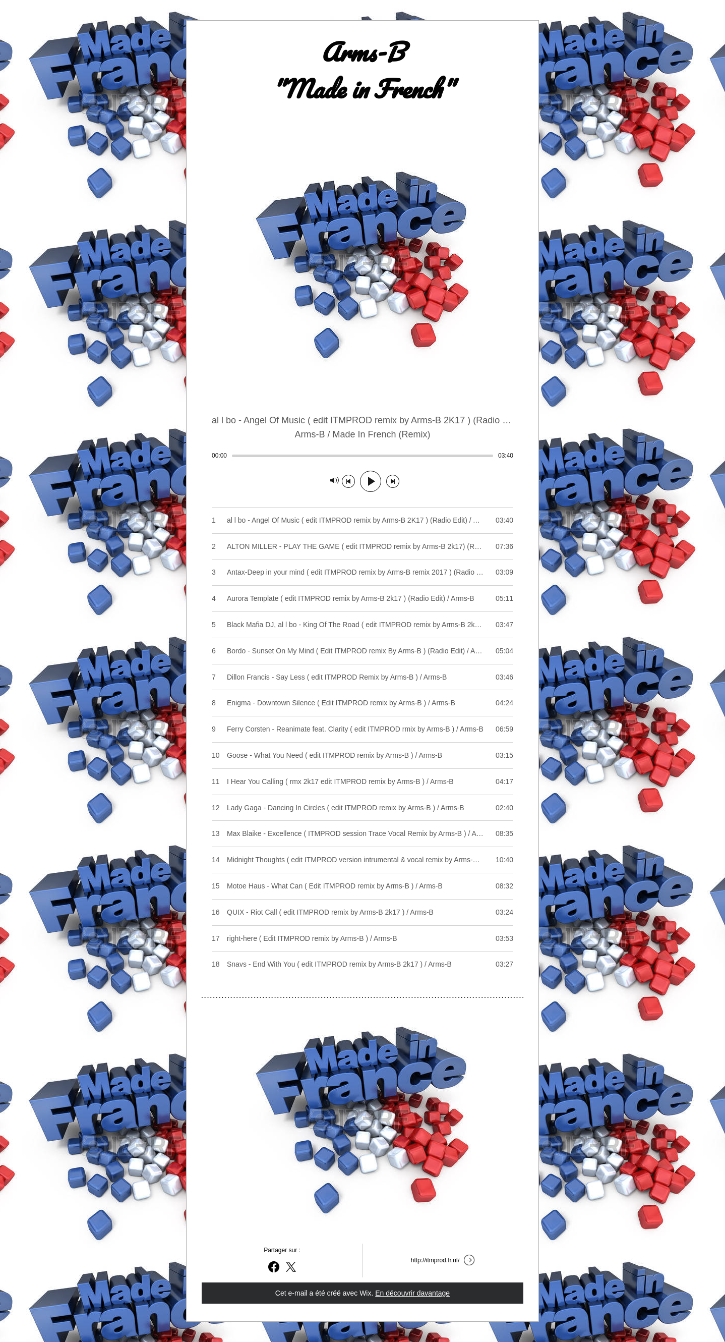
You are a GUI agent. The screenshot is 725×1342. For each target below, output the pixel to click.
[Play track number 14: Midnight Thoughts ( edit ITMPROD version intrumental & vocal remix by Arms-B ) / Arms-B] (362, 860)
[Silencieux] (334, 481)
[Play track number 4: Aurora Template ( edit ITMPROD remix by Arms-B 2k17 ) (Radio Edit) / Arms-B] (362, 598)
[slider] (362, 456)
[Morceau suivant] (392, 481)
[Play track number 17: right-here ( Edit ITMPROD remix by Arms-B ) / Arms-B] (362, 938)
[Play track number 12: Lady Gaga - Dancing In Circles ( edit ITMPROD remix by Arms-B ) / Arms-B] (362, 808)
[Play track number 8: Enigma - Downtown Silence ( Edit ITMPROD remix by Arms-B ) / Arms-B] (362, 703)
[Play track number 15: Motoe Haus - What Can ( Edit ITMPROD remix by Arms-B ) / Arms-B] (362, 886)
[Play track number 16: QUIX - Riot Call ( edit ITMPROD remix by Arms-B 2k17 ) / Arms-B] (362, 912)
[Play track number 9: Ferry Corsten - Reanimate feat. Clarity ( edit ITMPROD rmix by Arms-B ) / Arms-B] (362, 729)
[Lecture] (370, 481)
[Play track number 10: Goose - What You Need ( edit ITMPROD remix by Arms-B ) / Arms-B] (362, 755)
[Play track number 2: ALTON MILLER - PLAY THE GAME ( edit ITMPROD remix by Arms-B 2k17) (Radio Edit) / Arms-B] (362, 546)
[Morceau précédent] (348, 481)
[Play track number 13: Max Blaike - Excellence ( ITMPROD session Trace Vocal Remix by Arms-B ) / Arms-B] (362, 833)
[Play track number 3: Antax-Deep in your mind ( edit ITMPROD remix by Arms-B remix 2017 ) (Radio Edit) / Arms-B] (362, 572)
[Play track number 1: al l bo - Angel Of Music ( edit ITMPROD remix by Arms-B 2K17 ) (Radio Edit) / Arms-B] (362, 520)
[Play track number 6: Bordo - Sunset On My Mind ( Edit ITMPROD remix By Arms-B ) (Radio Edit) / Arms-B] (362, 651)
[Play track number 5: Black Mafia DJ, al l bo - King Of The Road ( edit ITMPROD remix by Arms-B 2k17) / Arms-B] (362, 624)
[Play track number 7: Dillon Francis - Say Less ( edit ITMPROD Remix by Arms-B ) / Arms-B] (362, 677)
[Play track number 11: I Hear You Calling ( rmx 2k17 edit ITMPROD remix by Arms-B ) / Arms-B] (362, 781)
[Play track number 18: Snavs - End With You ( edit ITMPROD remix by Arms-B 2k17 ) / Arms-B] (362, 964)
